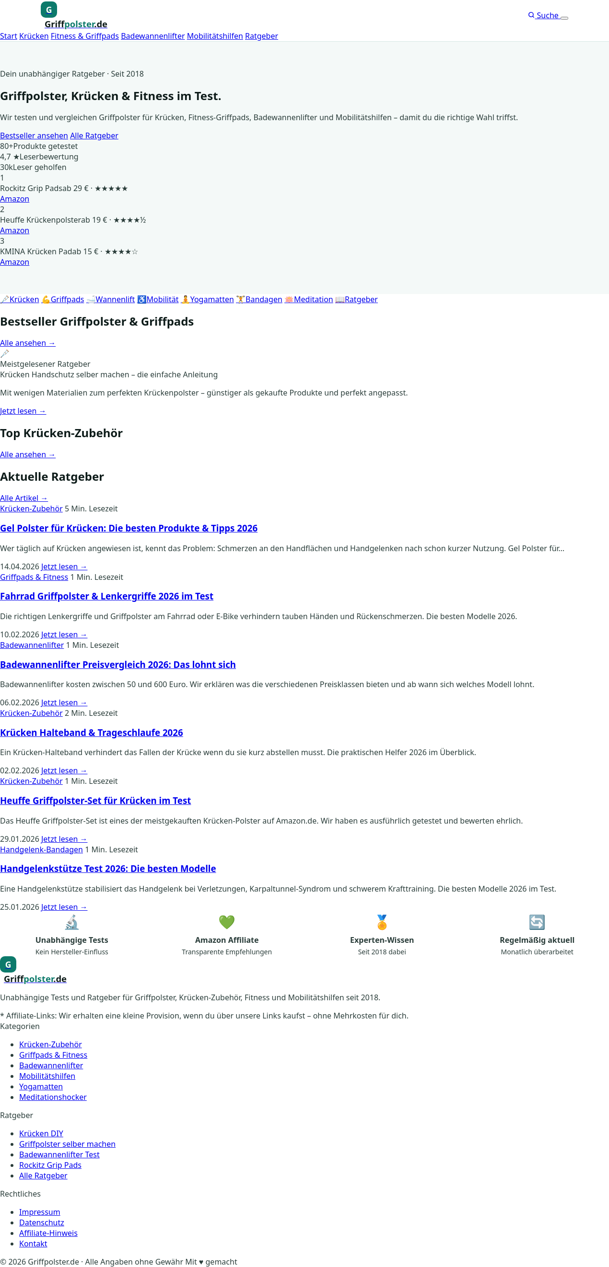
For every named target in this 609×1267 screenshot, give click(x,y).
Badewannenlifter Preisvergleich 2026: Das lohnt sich (118, 664)
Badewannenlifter (153, 36)
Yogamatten (41, 1086)
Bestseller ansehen (34, 135)
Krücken (34, 36)
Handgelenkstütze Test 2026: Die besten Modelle (108, 868)
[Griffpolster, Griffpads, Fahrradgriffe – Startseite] (74, 15)
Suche (544, 15)
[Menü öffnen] (564, 18)
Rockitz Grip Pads (50, 1165)
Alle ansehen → (28, 343)
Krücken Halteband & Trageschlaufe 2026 (91, 732)
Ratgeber (261, 36)
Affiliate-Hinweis (48, 1233)
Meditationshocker (53, 1097)
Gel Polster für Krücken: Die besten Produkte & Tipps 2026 (129, 528)
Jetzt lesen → (23, 411)
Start (8, 36)
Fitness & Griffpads (85, 36)
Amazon (14, 198)
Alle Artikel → (24, 498)
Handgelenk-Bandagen (41, 849)
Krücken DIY (41, 1133)
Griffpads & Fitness (34, 577)
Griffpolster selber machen (67, 1144)
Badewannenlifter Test (59, 1154)
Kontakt (33, 1243)
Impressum (39, 1212)
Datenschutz (41, 1222)
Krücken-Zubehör (31, 508)
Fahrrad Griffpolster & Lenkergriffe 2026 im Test (106, 596)
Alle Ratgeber (94, 135)
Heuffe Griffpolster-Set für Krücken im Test (95, 800)
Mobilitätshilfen (215, 36)
